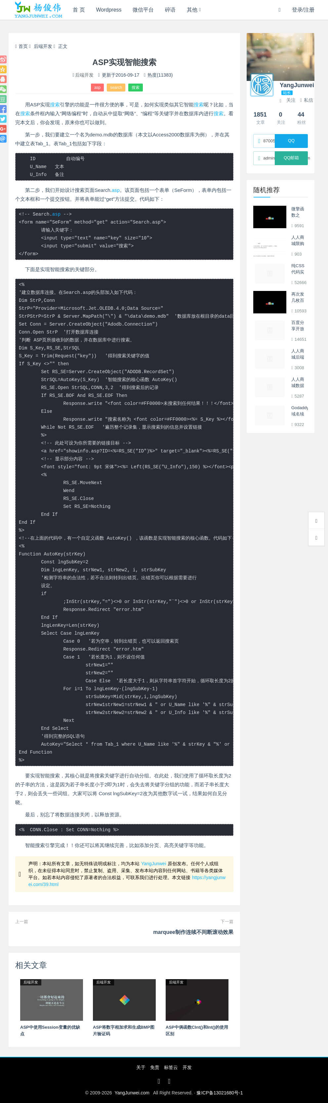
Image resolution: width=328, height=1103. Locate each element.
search (116, 87)
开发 (187, 1067)
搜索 (136, 87)
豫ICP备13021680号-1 (219, 1092)
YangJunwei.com (131, 1092)
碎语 (170, 10)
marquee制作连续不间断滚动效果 (193, 932)
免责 (154, 1067)
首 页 (79, 10)
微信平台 (143, 10)
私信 (306, 100)
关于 (140, 1067)
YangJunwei (153, 863)
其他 (192, 10)
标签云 (171, 1067)
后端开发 (43, 46)
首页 (21, 46)
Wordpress (109, 10)
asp (97, 87)
